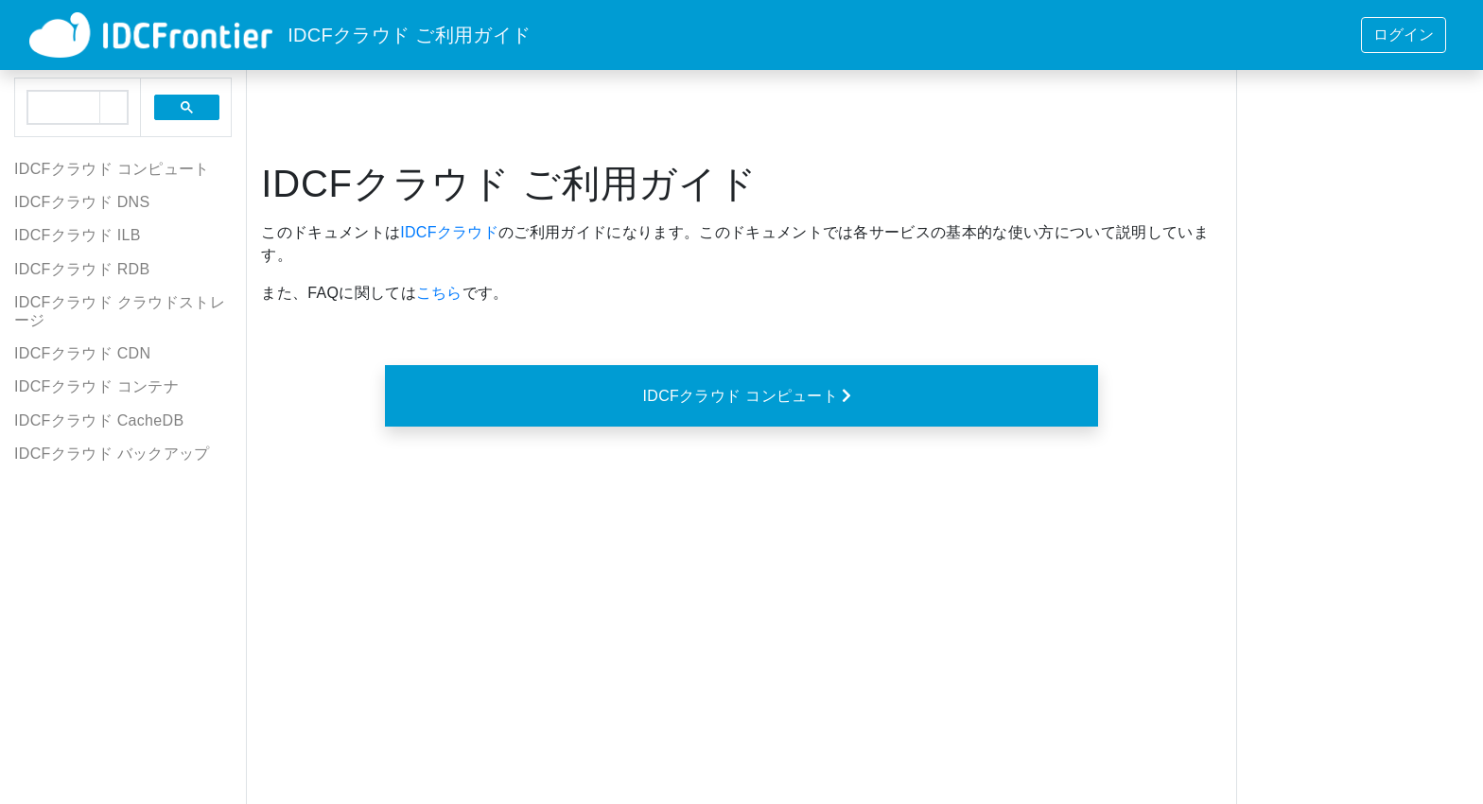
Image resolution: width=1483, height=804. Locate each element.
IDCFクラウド (449, 232)
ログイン (1403, 34)
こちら (439, 293)
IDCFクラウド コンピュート (749, 395)
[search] (64, 107)
